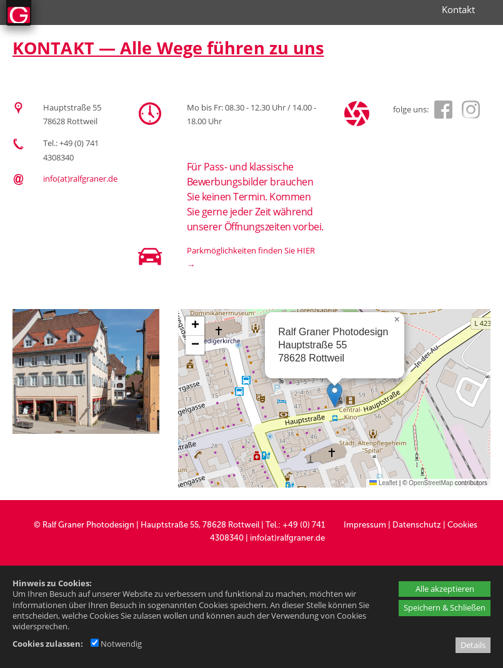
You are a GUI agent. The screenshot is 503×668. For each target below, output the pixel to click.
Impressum (365, 524)
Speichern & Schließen (445, 607)
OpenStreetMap (431, 482)
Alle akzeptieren (445, 588)
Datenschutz (416, 524)
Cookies (462, 524)
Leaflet (383, 482)
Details (473, 645)
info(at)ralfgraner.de (80, 178)
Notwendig (116, 643)
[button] (334, 395)
